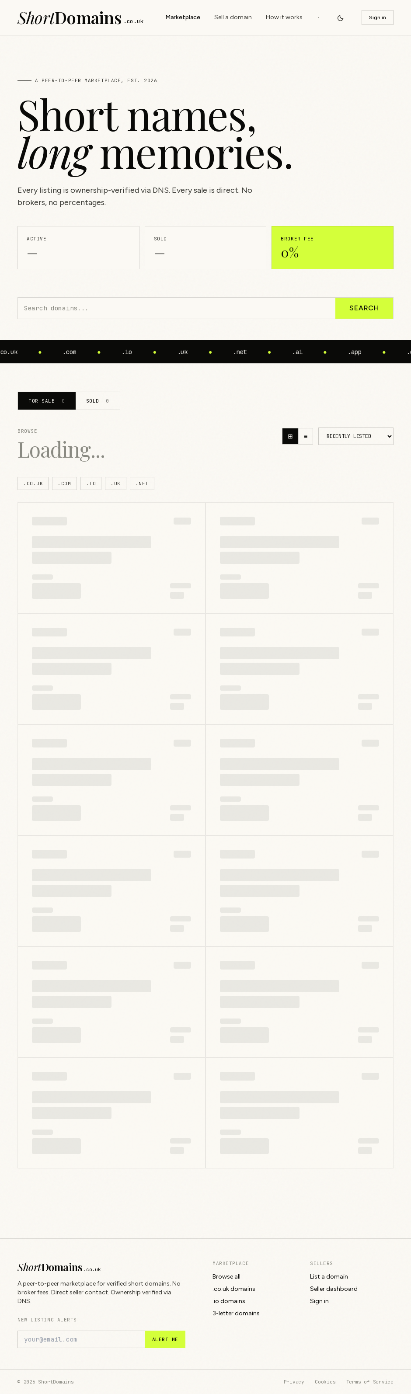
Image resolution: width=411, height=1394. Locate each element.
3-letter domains (236, 1313)
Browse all (226, 1276)
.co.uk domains (233, 1289)
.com (64, 483)
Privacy (294, 1382)
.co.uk (33, 483)
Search (364, 308)
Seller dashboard (334, 1289)
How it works (284, 17)
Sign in (377, 17)
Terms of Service (370, 1382)
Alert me (165, 1339)
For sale (46, 401)
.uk (116, 483)
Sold (97, 401)
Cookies (325, 1382)
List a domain (329, 1276)
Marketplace (182, 17)
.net (142, 483)
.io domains (228, 1301)
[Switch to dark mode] (341, 17)
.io (91, 483)
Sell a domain (233, 17)
